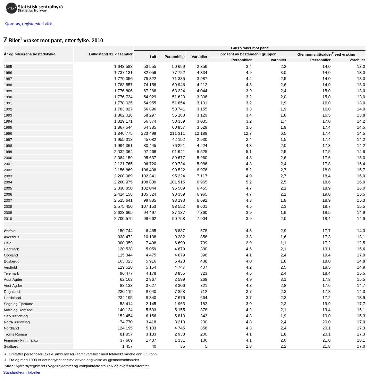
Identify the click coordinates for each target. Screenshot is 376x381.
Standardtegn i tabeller (21, 372)
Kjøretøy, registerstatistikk (28, 23)
